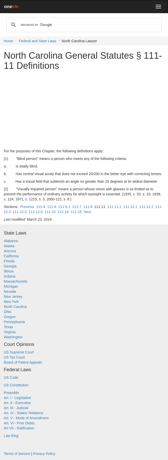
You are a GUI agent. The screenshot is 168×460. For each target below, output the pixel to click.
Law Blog (11, 436)
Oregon (10, 317)
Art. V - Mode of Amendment (26, 418)
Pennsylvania (14, 322)
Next (87, 212)
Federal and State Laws (37, 41)
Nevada (10, 291)
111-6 (51, 207)
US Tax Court (14, 357)
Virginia (9, 332)
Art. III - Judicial (16, 408)
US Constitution (16, 385)
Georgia (10, 266)
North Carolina (15, 307)
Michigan (11, 286)
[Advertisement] (84, 109)
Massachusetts (15, 281)
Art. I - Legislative (17, 398)
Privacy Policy (44, 454)
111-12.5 (20, 212)
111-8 (87, 207)
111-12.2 (146, 207)
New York (11, 302)
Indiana (9, 276)
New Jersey (13, 297)
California (11, 256)
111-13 (50, 212)
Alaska (9, 246)
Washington (13, 337)
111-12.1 (130, 207)
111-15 (76, 212)
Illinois (9, 271)
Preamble (11, 393)
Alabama (11, 241)
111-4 (40, 207)
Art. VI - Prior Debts (19, 423)
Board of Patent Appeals (23, 362)
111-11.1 (114, 207)
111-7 (76, 207)
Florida (9, 261)
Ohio (7, 312)
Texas (8, 327)
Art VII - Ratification (19, 428)
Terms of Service (17, 454)
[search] (83, 25)
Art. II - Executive (17, 403)
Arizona (10, 251)
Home (8, 41)
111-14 (63, 212)
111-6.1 (64, 207)
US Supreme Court (19, 352)
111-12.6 (36, 212)
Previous (27, 207)
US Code (11, 377)
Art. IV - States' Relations (23, 413)
